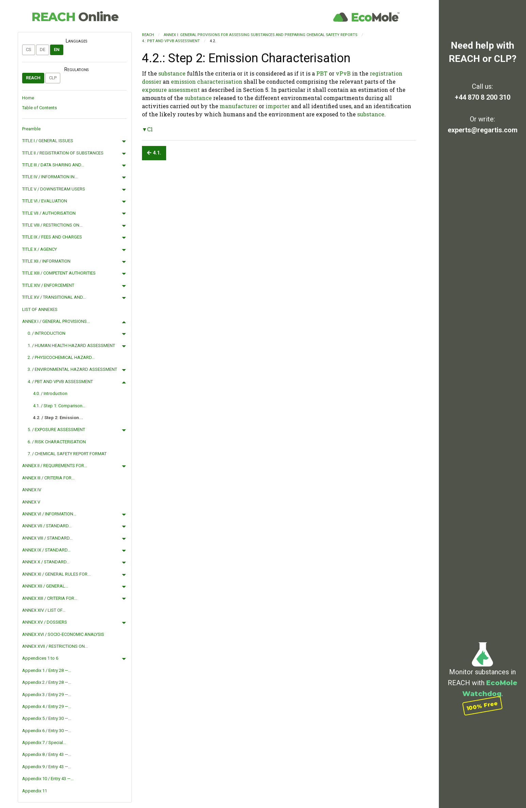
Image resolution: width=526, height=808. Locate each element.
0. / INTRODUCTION (46, 333)
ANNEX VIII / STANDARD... (47, 538)
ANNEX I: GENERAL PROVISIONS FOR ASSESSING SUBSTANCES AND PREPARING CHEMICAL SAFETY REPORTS (260, 35)
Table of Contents (39, 107)
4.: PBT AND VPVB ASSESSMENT (171, 41)
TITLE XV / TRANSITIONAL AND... (54, 297)
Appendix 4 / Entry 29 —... (46, 706)
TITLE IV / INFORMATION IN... (50, 176)
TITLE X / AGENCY (39, 249)
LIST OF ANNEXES (40, 309)
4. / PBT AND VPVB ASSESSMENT (60, 381)
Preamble (31, 128)
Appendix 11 (34, 790)
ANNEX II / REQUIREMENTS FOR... (54, 465)
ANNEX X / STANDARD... (45, 561)
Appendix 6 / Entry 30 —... (46, 730)
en (57, 49)
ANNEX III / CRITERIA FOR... (48, 477)
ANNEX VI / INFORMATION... (49, 513)
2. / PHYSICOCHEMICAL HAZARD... (61, 357)
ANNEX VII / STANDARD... (46, 525)
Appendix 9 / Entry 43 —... (46, 766)
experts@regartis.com (482, 130)
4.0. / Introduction (50, 393)
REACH (74, 16)
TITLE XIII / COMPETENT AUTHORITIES (59, 273)
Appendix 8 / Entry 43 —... (46, 754)
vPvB (343, 73)
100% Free (482, 705)
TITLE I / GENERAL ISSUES (47, 140)
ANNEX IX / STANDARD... (46, 550)
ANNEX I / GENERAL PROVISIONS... (56, 321)
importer (278, 106)
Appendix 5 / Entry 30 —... (46, 718)
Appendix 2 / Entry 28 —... (46, 682)
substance (172, 73)
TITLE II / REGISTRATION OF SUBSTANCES (62, 152)
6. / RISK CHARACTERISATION (57, 441)
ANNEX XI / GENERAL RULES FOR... (56, 574)
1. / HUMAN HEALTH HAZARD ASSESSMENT (71, 345)
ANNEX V (31, 502)
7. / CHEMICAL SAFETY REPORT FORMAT (67, 453)
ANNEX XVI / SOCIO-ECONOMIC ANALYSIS (63, 634)
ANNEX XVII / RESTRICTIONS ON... (55, 646)
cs (28, 49)
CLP (53, 77)
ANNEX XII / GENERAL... (45, 586)
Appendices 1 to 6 (40, 658)
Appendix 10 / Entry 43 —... (48, 778)
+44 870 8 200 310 (482, 97)
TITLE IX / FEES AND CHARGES (52, 237)
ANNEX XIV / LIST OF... (43, 610)
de (42, 49)
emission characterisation (206, 81)
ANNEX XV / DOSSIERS (44, 622)
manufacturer (238, 106)
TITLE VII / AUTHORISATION (49, 213)
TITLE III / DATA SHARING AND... (53, 164)
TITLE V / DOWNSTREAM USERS (53, 189)
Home (28, 97)
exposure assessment (171, 89)
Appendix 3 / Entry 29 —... (46, 694)
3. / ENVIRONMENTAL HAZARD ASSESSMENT (72, 369)
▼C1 (147, 129)
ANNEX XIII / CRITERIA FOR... (49, 598)
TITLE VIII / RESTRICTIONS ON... (52, 225)
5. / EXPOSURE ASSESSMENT (56, 429)
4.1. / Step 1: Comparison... (59, 405)
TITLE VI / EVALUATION (44, 200)
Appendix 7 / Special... (44, 742)
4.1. (154, 153)
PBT (322, 73)
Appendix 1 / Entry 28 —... (46, 670)
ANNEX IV (31, 489)
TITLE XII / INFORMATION (46, 261)
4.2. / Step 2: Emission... (58, 417)
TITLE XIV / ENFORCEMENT (48, 285)
